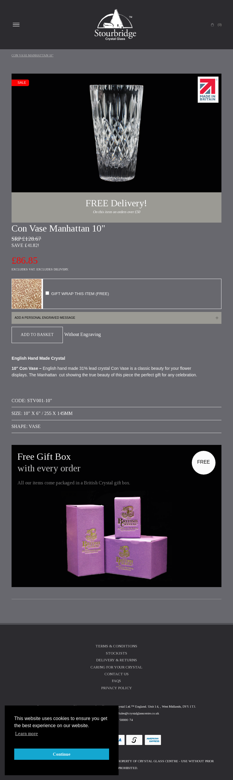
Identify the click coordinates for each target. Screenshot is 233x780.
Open (16, 24)
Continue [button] (62, 754)
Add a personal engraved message (45, 317)
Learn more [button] (26, 733)
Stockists (116, 653)
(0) (219, 25)
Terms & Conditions (116, 646)
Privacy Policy (116, 688)
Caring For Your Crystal (116, 667)
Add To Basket (37, 334)
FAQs (116, 681)
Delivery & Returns (116, 660)
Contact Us (116, 674)
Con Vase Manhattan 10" (32, 55)
